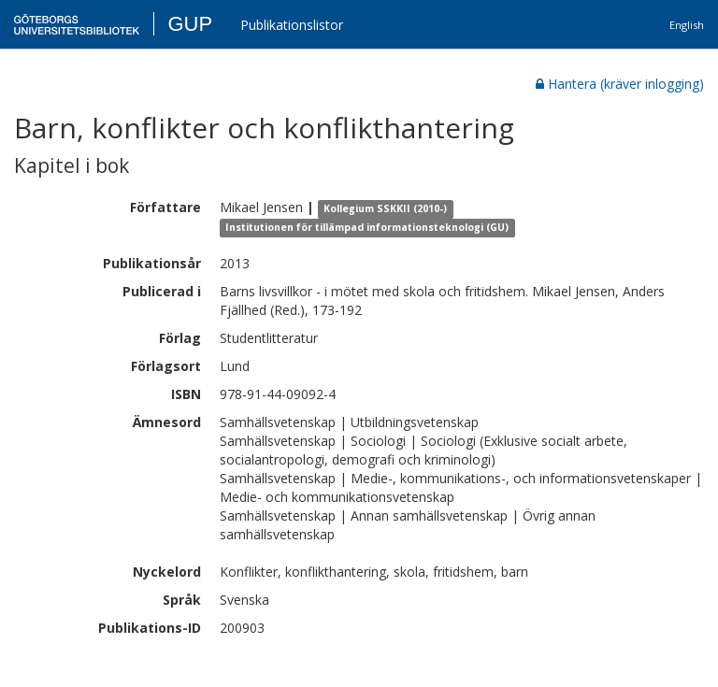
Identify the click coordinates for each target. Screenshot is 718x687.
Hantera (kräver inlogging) (620, 84)
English (686, 25)
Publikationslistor (291, 25)
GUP (189, 24)
